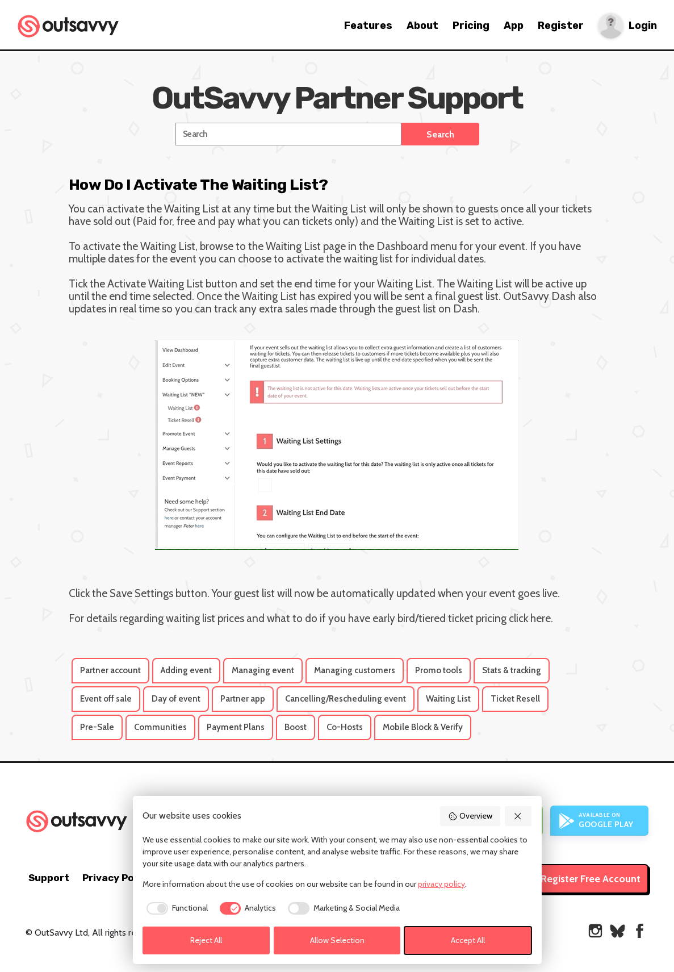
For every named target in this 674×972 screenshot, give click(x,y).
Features (368, 25)
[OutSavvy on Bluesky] (617, 931)
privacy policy (441, 884)
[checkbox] (175, 908)
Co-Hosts (344, 727)
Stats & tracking (511, 670)
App (514, 25)
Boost (295, 727)
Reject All (206, 940)
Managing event (263, 670)
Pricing (471, 25)
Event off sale (106, 699)
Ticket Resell (515, 699)
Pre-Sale (97, 727)
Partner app (242, 699)
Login (643, 25)
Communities (160, 727)
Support (48, 877)
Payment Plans (236, 727)
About (422, 25)
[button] (518, 816)
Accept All (468, 940)
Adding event (186, 670)
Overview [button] (470, 816)
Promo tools (438, 670)
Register (561, 25)
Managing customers (354, 670)
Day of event (176, 699)
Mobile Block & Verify (423, 727)
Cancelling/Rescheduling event (345, 699)
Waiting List (448, 699)
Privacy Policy (116, 877)
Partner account (110, 670)
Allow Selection (337, 940)
